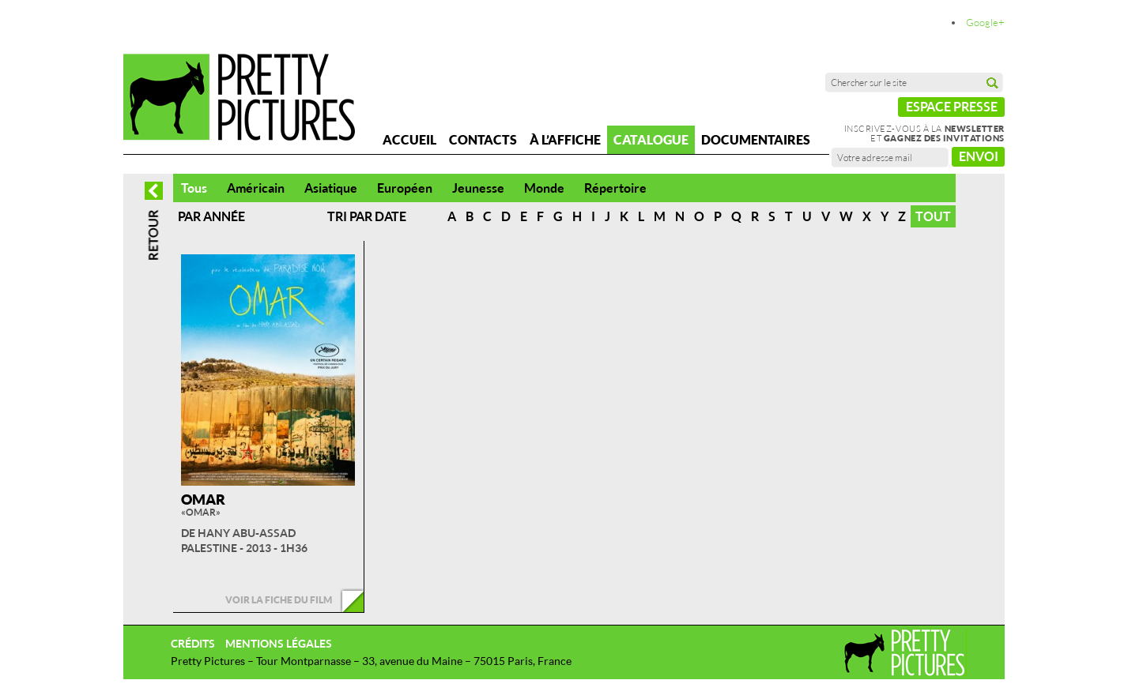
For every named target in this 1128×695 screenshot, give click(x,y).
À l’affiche (565, 140)
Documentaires (755, 140)
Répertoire (615, 188)
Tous (194, 188)
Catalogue (650, 140)
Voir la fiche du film (278, 600)
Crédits (193, 643)
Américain (256, 188)
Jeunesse (478, 188)
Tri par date (366, 216)
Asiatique (330, 188)
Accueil (409, 140)
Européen (404, 188)
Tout (933, 216)
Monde (544, 188)
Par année (211, 216)
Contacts (483, 140)
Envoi (978, 156)
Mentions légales (278, 643)
